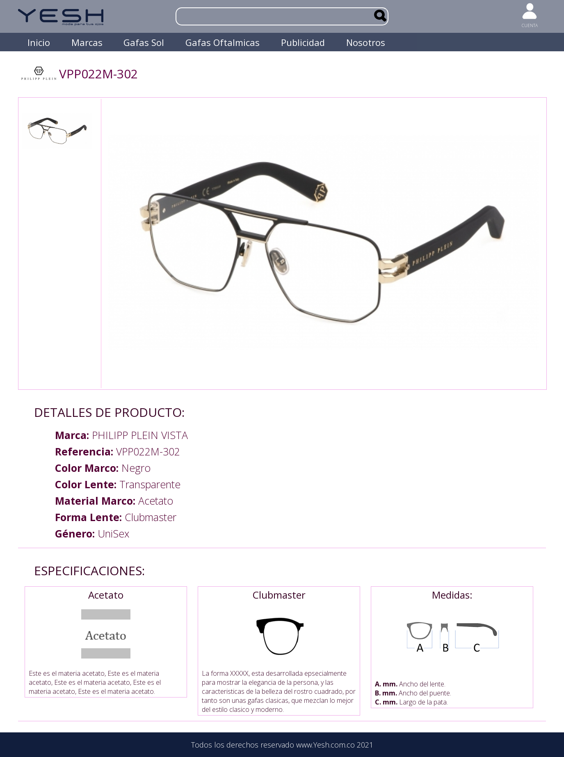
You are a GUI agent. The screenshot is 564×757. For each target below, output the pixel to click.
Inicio (38, 42)
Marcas (87, 42)
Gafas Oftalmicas (222, 42)
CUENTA (530, 25)
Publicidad (303, 42)
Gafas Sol (143, 42)
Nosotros (365, 42)
